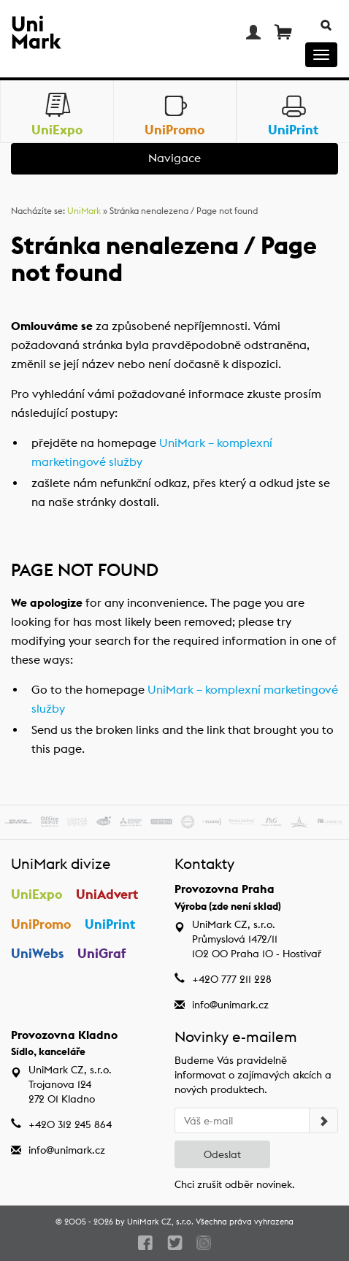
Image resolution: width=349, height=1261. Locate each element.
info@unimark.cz (230, 1005)
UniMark (84, 210)
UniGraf (101, 953)
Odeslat (222, 1154)
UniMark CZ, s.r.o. (160, 1221)
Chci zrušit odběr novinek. (234, 1184)
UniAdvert (107, 894)
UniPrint (110, 924)
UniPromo (41, 924)
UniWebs (37, 953)
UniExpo (36, 894)
